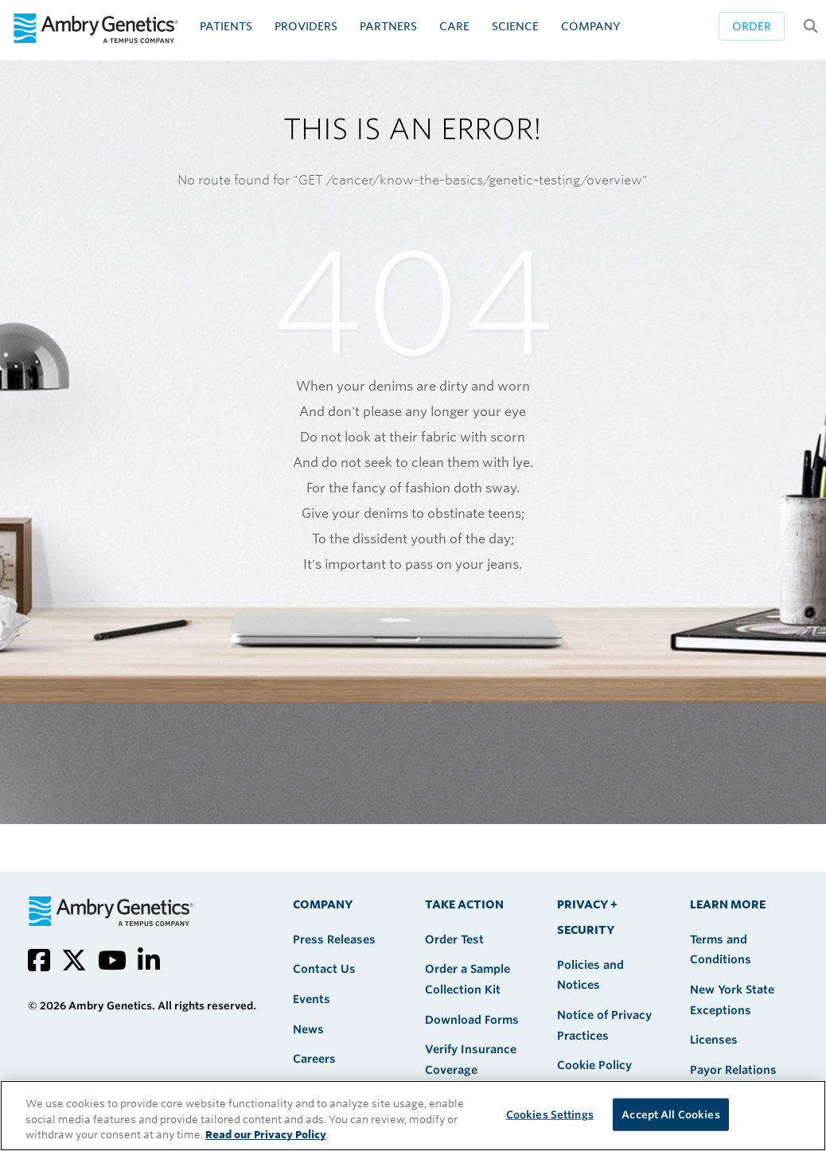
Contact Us (324, 968)
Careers (314, 1058)
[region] (413, 1115)
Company (591, 26)
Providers (306, 26)
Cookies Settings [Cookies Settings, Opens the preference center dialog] (550, 1114)
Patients (226, 26)
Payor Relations (733, 1070)
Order (751, 26)
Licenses (714, 1039)
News (308, 1029)
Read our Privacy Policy (265, 1135)
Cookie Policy (594, 1065)
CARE (454, 26)
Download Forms (472, 1019)
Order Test (454, 939)
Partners (388, 26)
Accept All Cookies (670, 1114)
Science (515, 26)
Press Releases (334, 939)
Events (311, 999)
